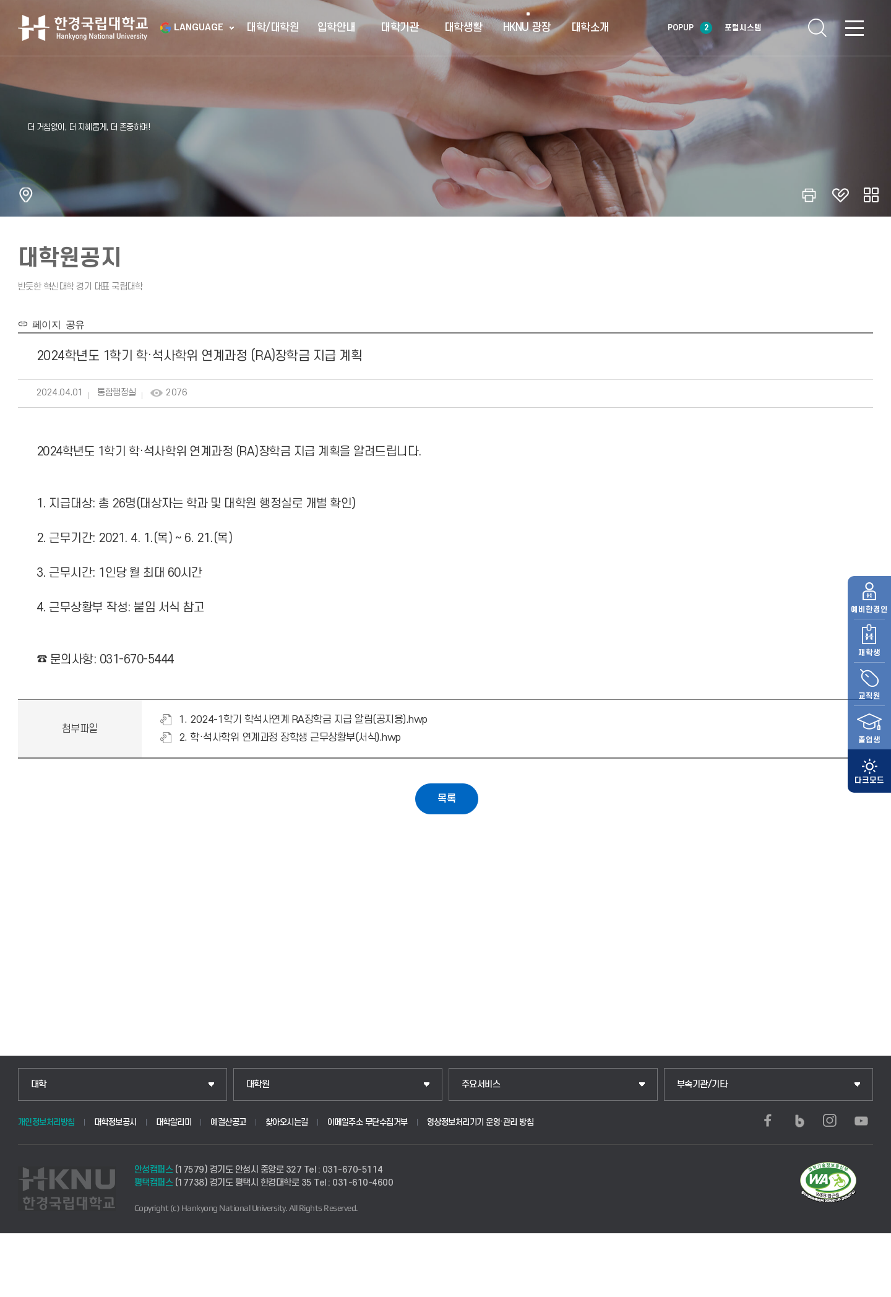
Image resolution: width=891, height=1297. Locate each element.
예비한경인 (869, 585)
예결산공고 (228, 1122)
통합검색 (817, 27)
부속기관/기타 (702, 1084)
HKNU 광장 (527, 27)
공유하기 (871, 194)
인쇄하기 (809, 194)
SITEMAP (854, 27)
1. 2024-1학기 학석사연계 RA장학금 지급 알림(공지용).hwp (303, 719)
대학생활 (463, 27)
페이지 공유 (56, 324)
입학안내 (336, 27)
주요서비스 (481, 1084)
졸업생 (869, 716)
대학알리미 (174, 1122)
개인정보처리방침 (46, 1122)
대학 (38, 1084)
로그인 (780, 27)
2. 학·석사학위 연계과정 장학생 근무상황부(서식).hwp (290, 737)
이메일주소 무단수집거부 (367, 1122)
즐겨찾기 (840, 194)
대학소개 (590, 27)
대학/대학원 (272, 27)
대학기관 (400, 27)
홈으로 (26, 194)
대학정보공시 (115, 1122)
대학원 (258, 1084)
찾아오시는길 (286, 1122)
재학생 (869, 628)
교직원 (869, 672)
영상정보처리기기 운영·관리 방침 (480, 1122)
